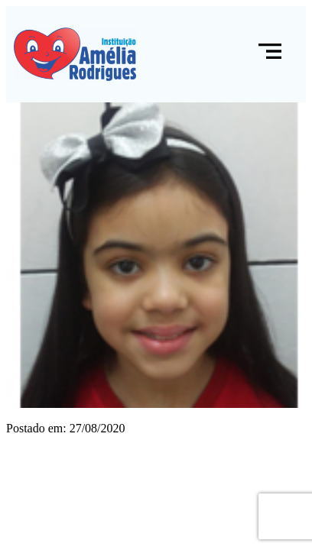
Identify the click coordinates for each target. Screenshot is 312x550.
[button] (270, 53)
